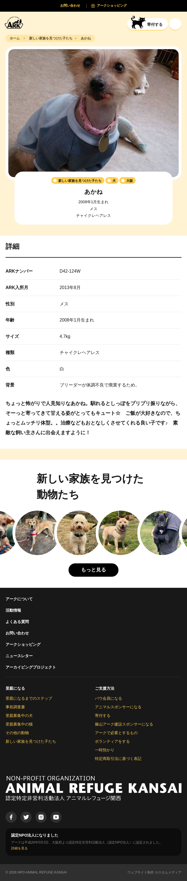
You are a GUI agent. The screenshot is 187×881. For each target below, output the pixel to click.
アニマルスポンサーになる (118, 707)
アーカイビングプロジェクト (31, 667)
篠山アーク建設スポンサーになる (124, 724)
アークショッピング (23, 644)
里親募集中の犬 (19, 715)
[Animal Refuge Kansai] (15, 22)
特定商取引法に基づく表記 (118, 758)
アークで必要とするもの (116, 733)
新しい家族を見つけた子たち (31, 741)
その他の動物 (17, 733)
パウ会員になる (108, 698)
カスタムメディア (168, 872)
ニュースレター (19, 656)
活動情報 (13, 610)
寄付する (102, 715)
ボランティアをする (112, 741)
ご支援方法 (104, 688)
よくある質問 (17, 621)
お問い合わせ (17, 633)
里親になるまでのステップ (29, 698)
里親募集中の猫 (19, 724)
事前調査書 (15, 707)
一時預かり (104, 750)
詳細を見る (19, 848)
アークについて (19, 599)
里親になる (15, 688)
